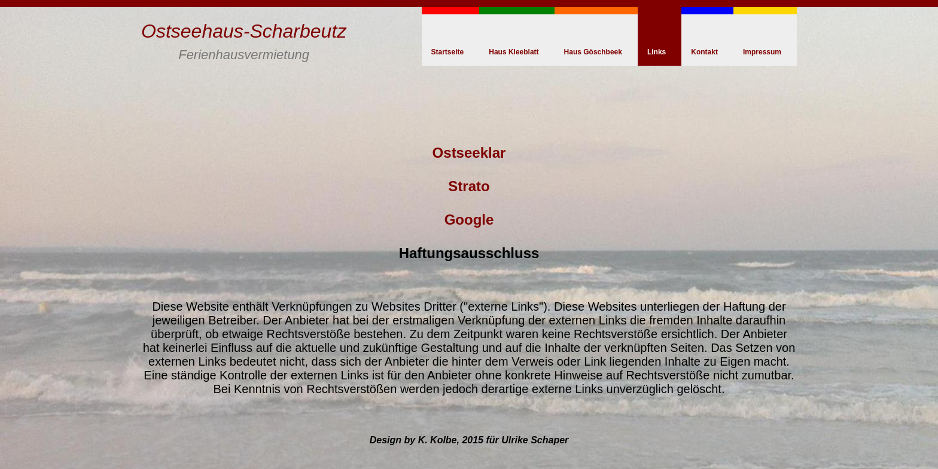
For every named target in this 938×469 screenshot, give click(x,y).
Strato (468, 186)
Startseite (447, 52)
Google (469, 219)
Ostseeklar (469, 153)
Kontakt (704, 52)
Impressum (762, 52)
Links (656, 52)
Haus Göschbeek (593, 52)
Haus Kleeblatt (513, 52)
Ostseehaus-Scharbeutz (243, 31)
